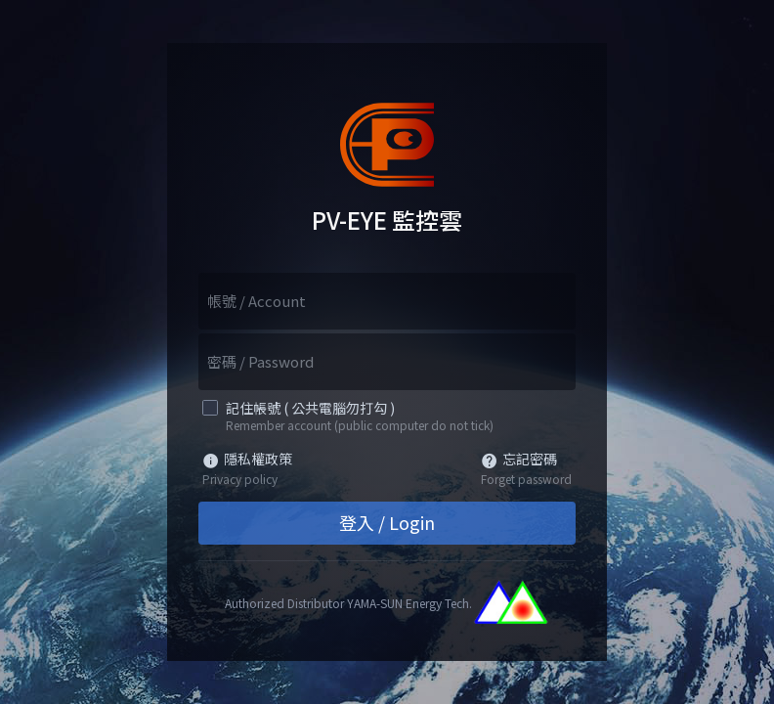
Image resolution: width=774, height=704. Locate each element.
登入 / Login (387, 522)
